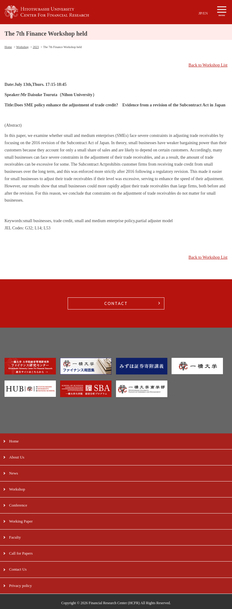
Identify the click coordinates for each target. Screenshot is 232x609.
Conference (18, 505)
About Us (16, 457)
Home (14, 441)
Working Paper (21, 521)
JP (200, 13)
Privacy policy (20, 585)
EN (205, 13)
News (13, 473)
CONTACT (116, 303)
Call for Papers (21, 553)
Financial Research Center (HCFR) (114, 603)
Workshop (17, 489)
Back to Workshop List (207, 65)
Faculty (15, 537)
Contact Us (18, 569)
